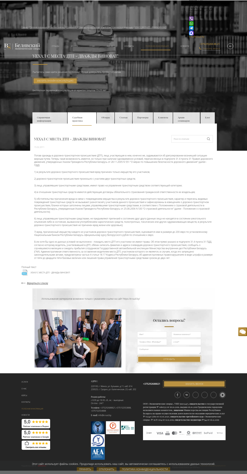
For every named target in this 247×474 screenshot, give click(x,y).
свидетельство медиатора (187, 419)
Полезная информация (157, 46)
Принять (85, 469)
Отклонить (106, 469)
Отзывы (55, 46)
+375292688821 (107, 407)
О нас (92, 46)
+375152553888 (123, 407)
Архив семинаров (183, 119)
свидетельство (197, 403)
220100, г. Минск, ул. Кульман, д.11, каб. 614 (111, 386)
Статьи (123, 117)
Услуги (74, 46)
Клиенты (163, 117)
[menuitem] (54, 46)
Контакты (129, 46)
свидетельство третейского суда (187, 416)
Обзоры (105, 117)
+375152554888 (98, 410)
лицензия (178, 410)
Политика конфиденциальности (145, 469)
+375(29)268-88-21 (210, 44)
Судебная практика (77, 119)
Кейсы (110, 46)
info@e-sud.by (196, 36)
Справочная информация (44, 119)
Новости (184, 46)
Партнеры (142, 117)
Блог (207, 117)
